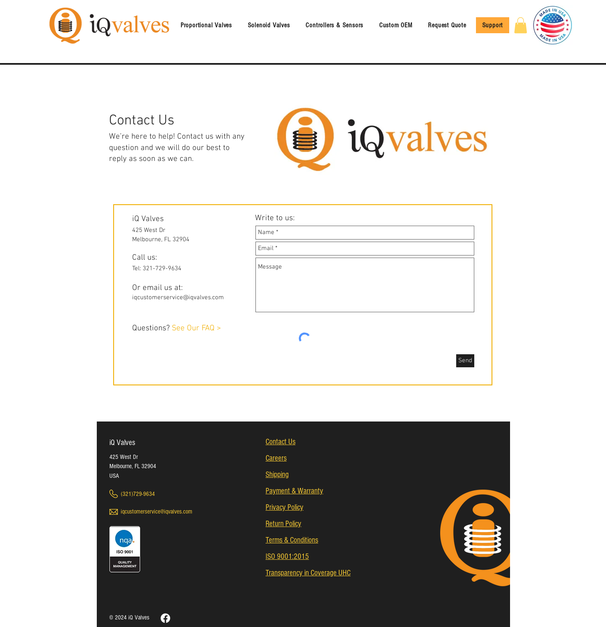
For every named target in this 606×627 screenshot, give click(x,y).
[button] (269, 25)
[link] (520, 25)
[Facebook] (165, 618)
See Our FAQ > (196, 328)
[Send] (465, 360)
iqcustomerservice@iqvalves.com (178, 297)
